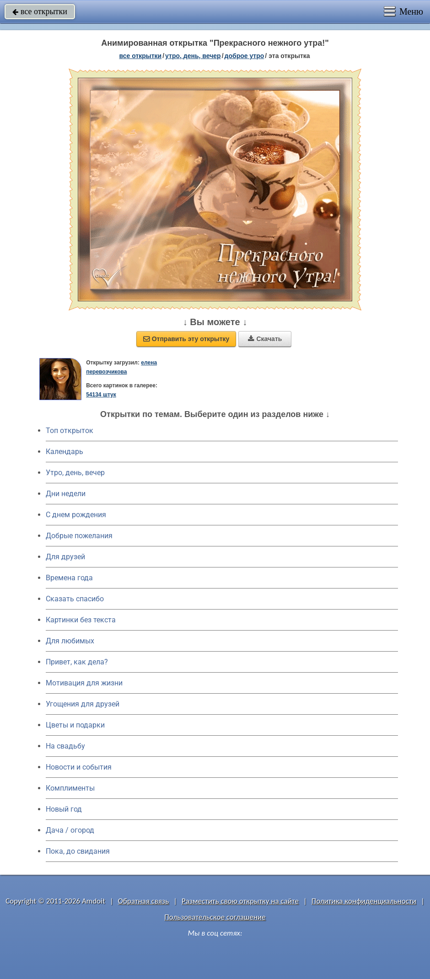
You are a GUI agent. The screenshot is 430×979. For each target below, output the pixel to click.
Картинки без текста (81, 619)
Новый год (64, 809)
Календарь (64, 451)
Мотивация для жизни (84, 683)
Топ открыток (69, 430)
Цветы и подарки (75, 725)
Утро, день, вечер (75, 472)
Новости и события (79, 767)
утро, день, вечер (193, 55)
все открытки (39, 11)
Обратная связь (143, 901)
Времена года (69, 577)
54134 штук (101, 394)
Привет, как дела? (77, 662)
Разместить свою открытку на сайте (240, 901)
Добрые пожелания (79, 535)
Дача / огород (70, 830)
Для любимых (70, 641)
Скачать (265, 338)
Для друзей (65, 556)
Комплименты (70, 788)
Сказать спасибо (75, 598)
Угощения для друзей (82, 704)
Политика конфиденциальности (364, 901)
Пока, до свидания (78, 851)
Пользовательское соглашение (214, 917)
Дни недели (66, 493)
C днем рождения (76, 514)
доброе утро (244, 55)
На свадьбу (65, 746)
